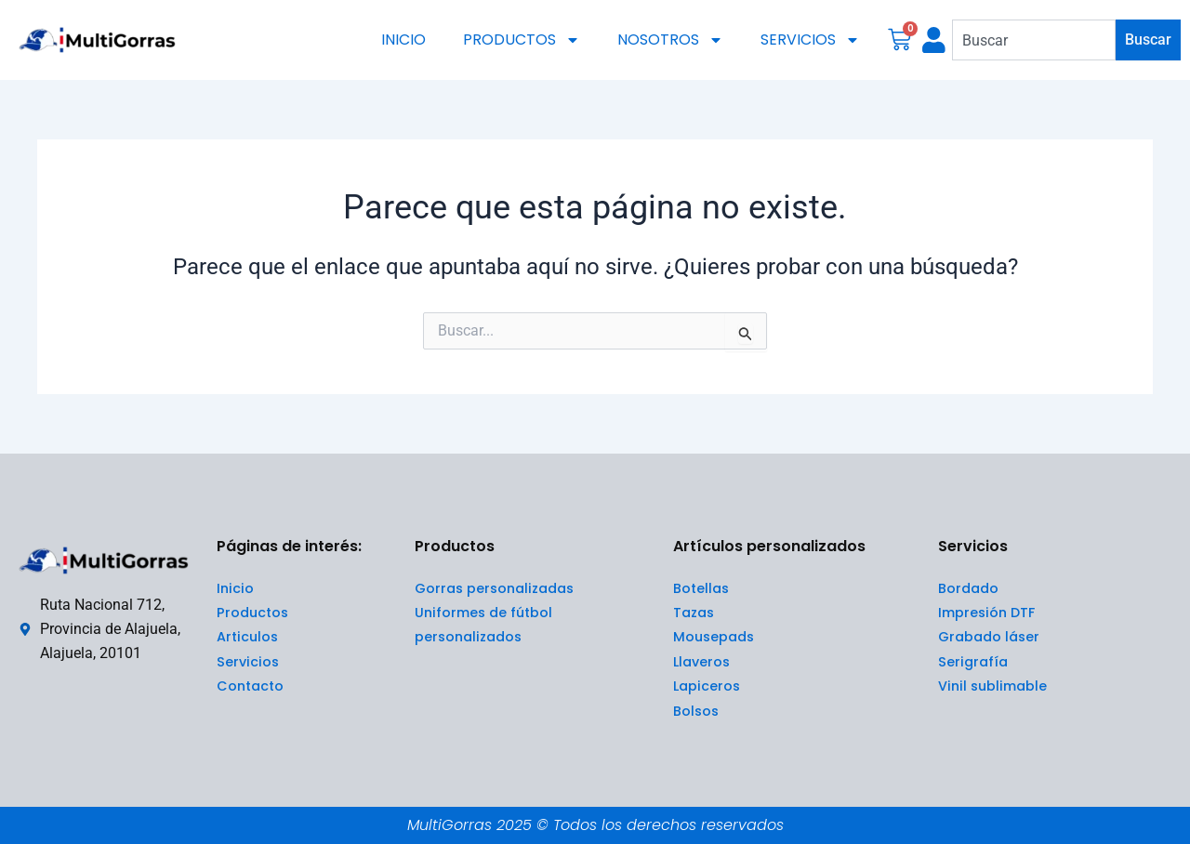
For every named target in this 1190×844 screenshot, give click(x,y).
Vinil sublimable (992, 686)
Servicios (248, 662)
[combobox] (1034, 40)
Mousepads (713, 636)
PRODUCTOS (521, 40)
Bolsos (696, 711)
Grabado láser (988, 636)
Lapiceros (706, 686)
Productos (253, 612)
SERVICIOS (810, 40)
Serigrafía (973, 662)
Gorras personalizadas (494, 588)
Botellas (701, 588)
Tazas (693, 612)
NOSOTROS (670, 40)
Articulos (248, 636)
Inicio (235, 588)
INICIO (403, 39)
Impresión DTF (986, 612)
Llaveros (701, 662)
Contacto (251, 686)
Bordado (968, 588)
